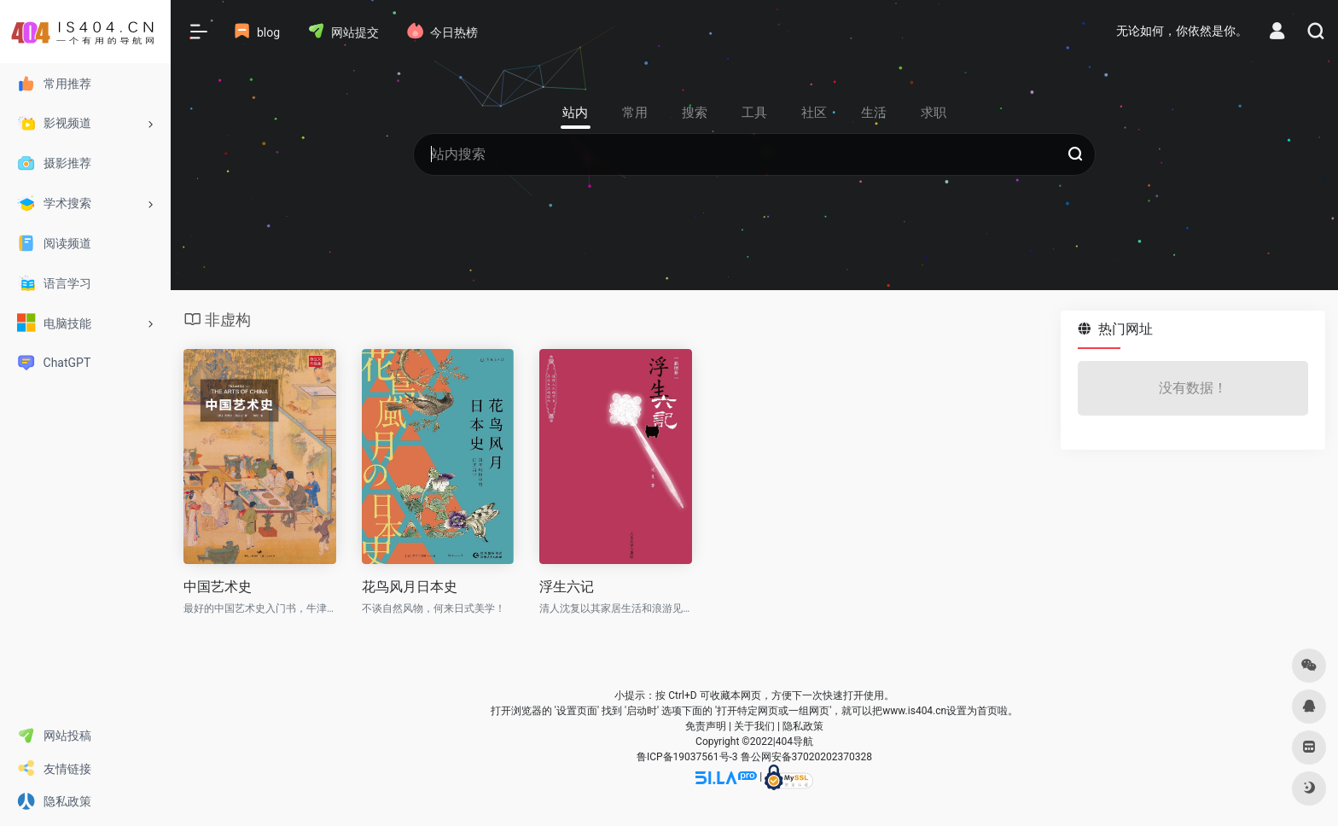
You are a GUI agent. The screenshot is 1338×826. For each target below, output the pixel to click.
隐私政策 (802, 726)
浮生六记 (566, 587)
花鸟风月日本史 (409, 587)
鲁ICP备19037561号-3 (687, 757)
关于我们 (754, 726)
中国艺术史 (217, 587)
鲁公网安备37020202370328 (806, 757)
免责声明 (705, 726)
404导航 (794, 741)
